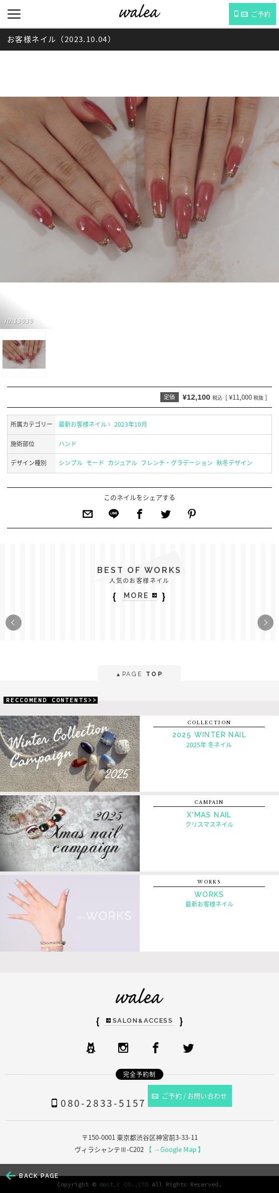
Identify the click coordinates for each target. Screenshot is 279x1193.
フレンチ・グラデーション (177, 462)
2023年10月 (130, 424)
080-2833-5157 (96, 1103)
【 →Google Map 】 (174, 1149)
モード (95, 462)
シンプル (71, 462)
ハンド (68, 443)
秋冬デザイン (234, 462)
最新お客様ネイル (83, 424)
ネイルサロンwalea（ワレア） (139, 11)
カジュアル (122, 462)
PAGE (139, 675)
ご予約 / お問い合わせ (189, 1095)
